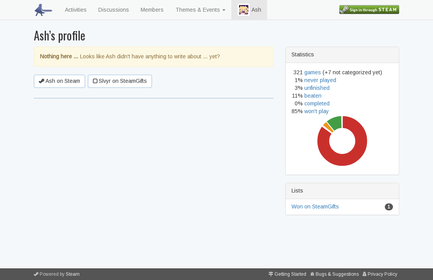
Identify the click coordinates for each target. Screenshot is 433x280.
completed (317, 103)
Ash (249, 9)
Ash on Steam (59, 81)
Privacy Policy (382, 274)
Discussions (113, 10)
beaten (312, 96)
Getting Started (290, 274)
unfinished (317, 88)
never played (320, 80)
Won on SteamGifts (315, 206)
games (312, 72)
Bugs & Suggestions (337, 274)
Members (152, 10)
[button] (243, 9)
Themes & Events (200, 10)
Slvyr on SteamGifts (120, 81)
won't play (316, 111)
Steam (73, 274)
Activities (76, 10)
